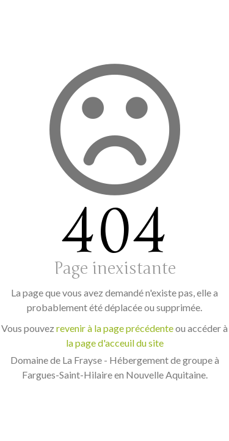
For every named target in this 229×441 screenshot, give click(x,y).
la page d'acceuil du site (115, 343)
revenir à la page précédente (114, 328)
